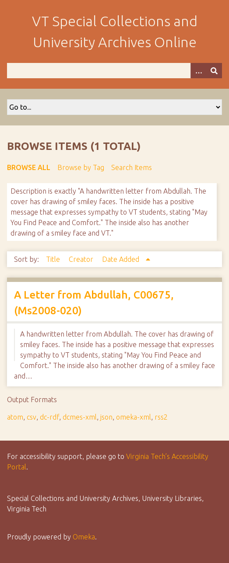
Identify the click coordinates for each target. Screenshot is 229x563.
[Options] (198, 70)
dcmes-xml (80, 417)
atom (15, 417)
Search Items (131, 167)
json (106, 417)
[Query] (114, 70)
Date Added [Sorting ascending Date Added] (121, 259)
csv (31, 417)
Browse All (28, 167)
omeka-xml (133, 417)
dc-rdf (49, 417)
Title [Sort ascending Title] (54, 259)
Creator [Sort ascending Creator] (82, 259)
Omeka (84, 537)
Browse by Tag (80, 167)
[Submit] (214, 70)
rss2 (161, 417)
